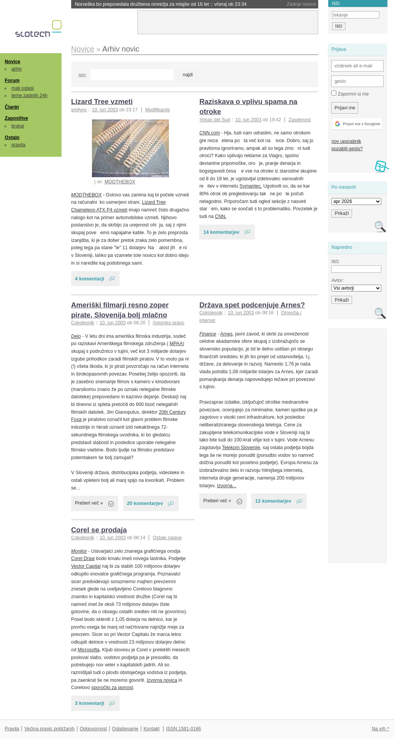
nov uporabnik (346, 141)
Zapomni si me (350, 94)
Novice (12, 61)
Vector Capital (86, 566)
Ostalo (12, 137)
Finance (207, 334)
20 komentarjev (145, 503)
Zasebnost (300, 119)
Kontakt (152, 728)
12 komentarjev (273, 501)
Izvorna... (227, 485)
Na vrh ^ (380, 728)
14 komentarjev (221, 232)
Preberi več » (89, 503)
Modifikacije (157, 109)
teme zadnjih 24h (30, 95)
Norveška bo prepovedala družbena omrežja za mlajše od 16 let (161, 4)
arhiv (17, 69)
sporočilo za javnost (112, 687)
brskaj (18, 126)
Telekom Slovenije (241, 447)
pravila (18, 145)
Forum (12, 80)
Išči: (82, 75)
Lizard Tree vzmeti (102, 101)
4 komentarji (89, 279)
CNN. (221, 216)
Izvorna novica (162, 680)
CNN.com (209, 133)
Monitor (79, 551)
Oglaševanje (125, 728)
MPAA (176, 343)
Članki (12, 107)
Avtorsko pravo (168, 322)
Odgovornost (93, 728)
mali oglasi (23, 88)
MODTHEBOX (120, 181)
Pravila (12, 728)
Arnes (226, 334)
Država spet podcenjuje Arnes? (252, 305)
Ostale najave (167, 537)
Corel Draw (83, 558)
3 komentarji (89, 703)
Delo (76, 336)
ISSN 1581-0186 (183, 728)
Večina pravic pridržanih (49, 728)
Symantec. (251, 186)
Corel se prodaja (99, 530)
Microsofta (89, 649)
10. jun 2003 (105, 109)
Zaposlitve (16, 118)
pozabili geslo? (346, 148)
